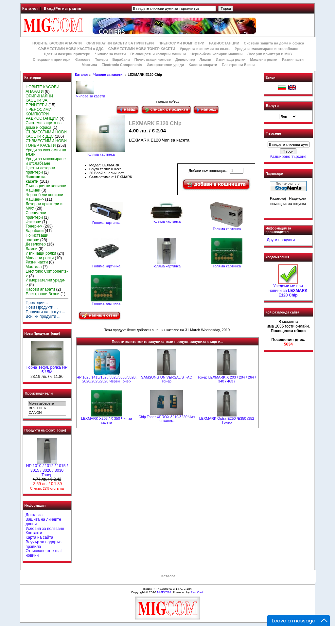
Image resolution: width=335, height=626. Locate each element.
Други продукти (281, 240)
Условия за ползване (45, 528)
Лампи (205, 59)
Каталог (30, 8)
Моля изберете (47, 403)
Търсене (273, 134)
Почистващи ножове (152, 59)
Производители (39, 393)
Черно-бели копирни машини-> (44, 197)
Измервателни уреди (165, 65)
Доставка (34, 515)
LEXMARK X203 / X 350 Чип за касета (106, 420)
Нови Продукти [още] (42, 333)
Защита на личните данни (43, 521)
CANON (47, 413)
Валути (272, 106)
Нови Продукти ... (42, 307)
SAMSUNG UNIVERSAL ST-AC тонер (166, 379)
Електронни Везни (238, 65)
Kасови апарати (203, 65)
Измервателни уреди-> (45, 282)
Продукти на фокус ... (45, 312)
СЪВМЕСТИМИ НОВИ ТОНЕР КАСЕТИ (141, 49)
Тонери (101, 59)
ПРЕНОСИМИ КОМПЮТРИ (181, 43)
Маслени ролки (263, 59)
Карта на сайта (39, 537)
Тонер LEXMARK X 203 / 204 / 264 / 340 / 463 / (226, 379)
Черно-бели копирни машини (216, 54)
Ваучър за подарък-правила (44, 544)
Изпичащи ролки (231, 59)
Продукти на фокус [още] (45, 430)
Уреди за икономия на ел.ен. (205, 49)
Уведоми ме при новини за (288, 288)
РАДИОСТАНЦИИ (224, 43)
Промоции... (37, 302)
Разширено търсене (288, 156)
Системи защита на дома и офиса (274, 43)
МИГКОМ (164, 592)
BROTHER (47, 408)
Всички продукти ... (43, 316)
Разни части (293, 59)
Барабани (121, 59)
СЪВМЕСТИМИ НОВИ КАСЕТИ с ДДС (71, 49)
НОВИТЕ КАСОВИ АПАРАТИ (57, 43)
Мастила (89, 65)
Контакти (34, 533)
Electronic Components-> (47, 273)
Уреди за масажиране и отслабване (266, 49)
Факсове (82, 59)
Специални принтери (52, 59)
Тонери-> (34, 226)
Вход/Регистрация (62, 8)
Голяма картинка (106, 221)
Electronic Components (122, 65)
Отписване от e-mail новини (44, 553)
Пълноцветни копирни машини (158, 54)
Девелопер (185, 59)
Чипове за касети (107, 74)
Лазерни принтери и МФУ (269, 54)
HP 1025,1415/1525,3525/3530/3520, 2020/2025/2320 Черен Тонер (106, 379)
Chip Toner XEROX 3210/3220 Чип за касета (166, 419)
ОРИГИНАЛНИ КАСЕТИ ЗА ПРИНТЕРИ (120, 43)
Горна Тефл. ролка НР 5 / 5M (47, 368)
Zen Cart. (197, 592)
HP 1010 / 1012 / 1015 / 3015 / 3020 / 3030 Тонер (47, 468)
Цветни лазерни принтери (67, 54)
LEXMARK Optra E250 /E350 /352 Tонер (226, 420)
